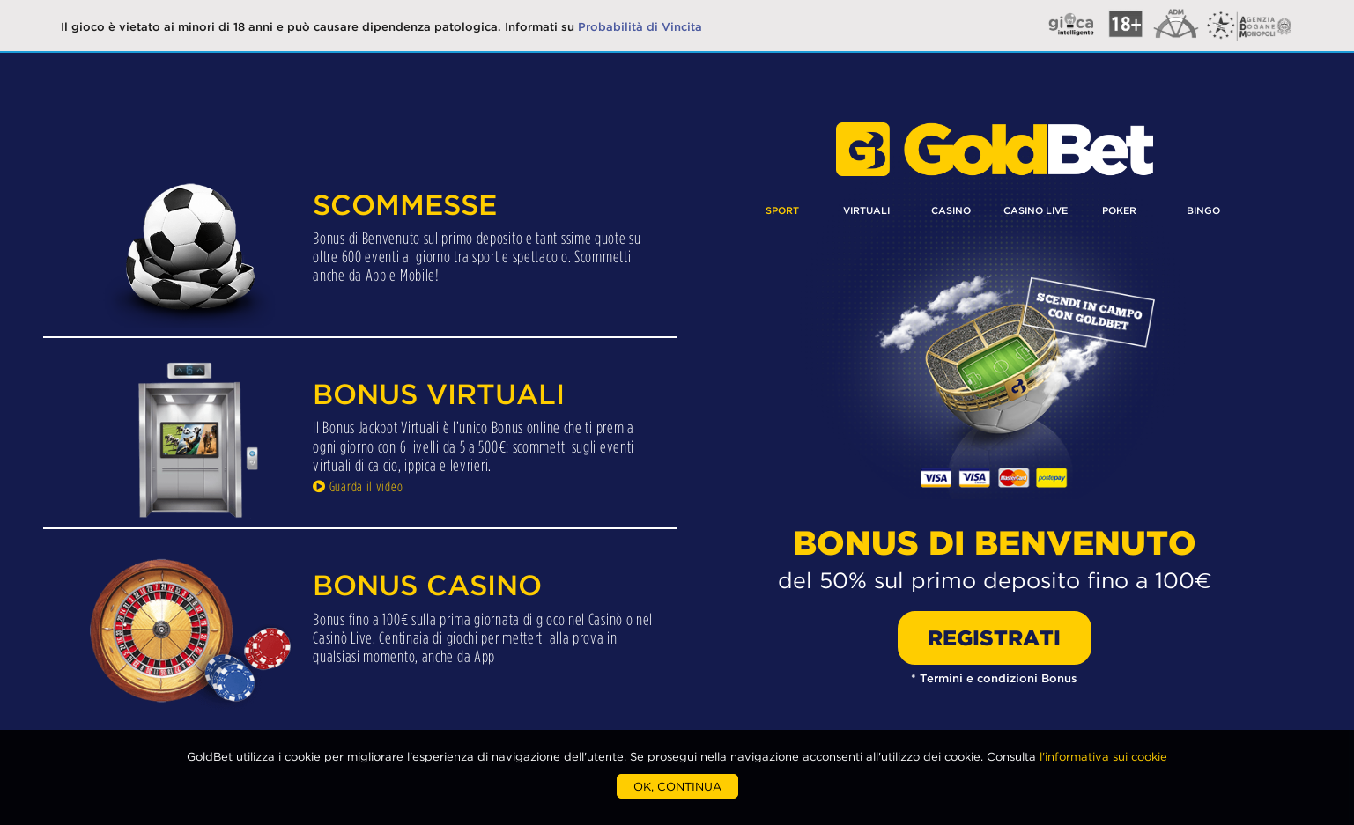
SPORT (782, 210)
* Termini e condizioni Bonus (994, 678)
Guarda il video (358, 486)
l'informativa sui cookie (1103, 756)
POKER (1119, 210)
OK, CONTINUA (677, 786)
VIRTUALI (866, 210)
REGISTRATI (994, 638)
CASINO (951, 210)
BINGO (1203, 210)
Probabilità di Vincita (640, 26)
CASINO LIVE (1035, 210)
